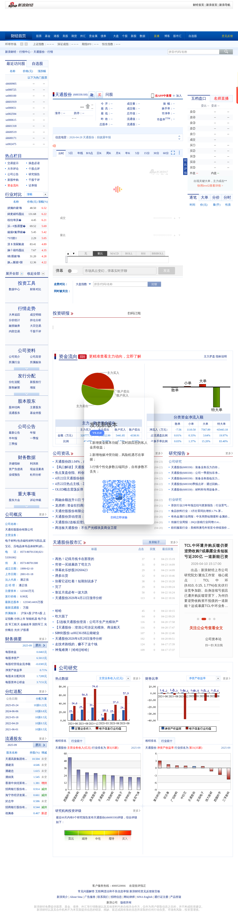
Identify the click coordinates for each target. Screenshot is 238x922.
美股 (65, 36)
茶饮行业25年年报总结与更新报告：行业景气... (200, 505)
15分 (147, 153)
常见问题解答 (86, 891)
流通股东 (14, 413)
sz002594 (11, 113)
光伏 (17, 630)
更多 (158, 453)
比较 (154, 284)
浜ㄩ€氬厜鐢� (16, 226)
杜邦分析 (35, 474)
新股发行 (35, 382)
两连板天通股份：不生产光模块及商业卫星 (86, 528)
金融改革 (26, 624)
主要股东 (35, 407)
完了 (58, 587)
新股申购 (13, 179)
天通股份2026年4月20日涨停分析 (78, 638)
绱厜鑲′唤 (13, 256)
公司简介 (14, 356)
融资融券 (14, 325)
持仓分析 (35, 320)
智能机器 (31, 618)
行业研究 (175, 499)
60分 (166, 153)
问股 (109, 94)
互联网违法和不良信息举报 (112, 891)
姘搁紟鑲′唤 (14, 208)
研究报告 (177, 453)
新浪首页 (211, 5)
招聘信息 (116, 897)
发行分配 (27, 375)
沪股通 (24, 630)
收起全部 (33, 273)
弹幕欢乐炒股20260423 (71, 570)
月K (118, 153)
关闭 (147, 406)
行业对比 (13, 194)
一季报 (34, 438)
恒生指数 (107, 44)
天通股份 (39, 51)
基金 (47, 36)
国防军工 (37, 624)
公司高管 (35, 356)
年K (127, 153)
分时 (61, 153)
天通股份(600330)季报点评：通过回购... (195, 484)
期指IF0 (86, 44)
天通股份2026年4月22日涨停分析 (78, 598)
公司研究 (175, 461)
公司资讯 (61, 453)
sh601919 (11, 101)
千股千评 (34, 179)
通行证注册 (161, 897)
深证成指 (63, 44)
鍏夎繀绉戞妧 (15, 214)
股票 (39, 36)
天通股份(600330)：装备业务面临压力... (195, 478)
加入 (179, 95)
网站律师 (129, 897)
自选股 (192, 36)
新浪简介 (62, 897)
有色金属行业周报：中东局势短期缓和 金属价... (200, 516)
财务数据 (27, 457)
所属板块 (35, 362)
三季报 (13, 443)
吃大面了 (61, 616)
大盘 (116, 36)
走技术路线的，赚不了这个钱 (76, 644)
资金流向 (68, 356)
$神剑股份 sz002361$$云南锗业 (77, 633)
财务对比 (35, 289)
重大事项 (27, 493)
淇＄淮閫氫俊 (15, 244)
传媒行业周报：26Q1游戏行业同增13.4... (196, 522)
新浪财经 (10, 51)
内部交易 (14, 331)
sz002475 (11, 144)
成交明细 (35, 314)
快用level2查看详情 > (210, 185)
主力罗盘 (209, 356)
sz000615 (11, 120)
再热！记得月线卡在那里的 (74, 559)
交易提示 (13, 163)
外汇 (83, 36)
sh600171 (11, 138)
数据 (142, 36)
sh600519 (11, 132)
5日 (71, 153)
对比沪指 (185, 167)
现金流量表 (37, 469)
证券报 (33, 185)
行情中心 (24, 51)
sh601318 (11, 126)
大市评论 (13, 168)
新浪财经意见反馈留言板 (144, 891)
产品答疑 (175, 897)
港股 (56, 36)
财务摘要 (13, 639)
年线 (80, 153)
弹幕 (59, 271)
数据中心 (14, 289)
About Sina (76, 897)
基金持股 (35, 413)
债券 (103, 36)
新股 (133, 36)
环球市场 (10, 44)
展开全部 (12, 273)
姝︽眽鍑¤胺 (15, 262)
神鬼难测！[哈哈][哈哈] (72, 650)
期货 (74, 36)
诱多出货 (61, 575)
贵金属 (93, 36)
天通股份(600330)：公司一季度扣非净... (195, 472)
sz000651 (11, 107)
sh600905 (11, 83)
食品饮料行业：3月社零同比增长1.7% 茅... (197, 511)
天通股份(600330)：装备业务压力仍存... (195, 467)
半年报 (13, 438)
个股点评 (34, 168)
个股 (125, 36)
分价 (216, 197)
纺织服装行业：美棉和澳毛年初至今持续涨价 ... (200, 527)
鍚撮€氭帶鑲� (16, 232)
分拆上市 (19, 618)
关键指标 (14, 463)
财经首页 (198, 5)
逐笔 (193, 197)
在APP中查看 (163, 95)
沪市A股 (37, 613)
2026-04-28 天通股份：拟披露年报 (90, 137)
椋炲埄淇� (14, 220)
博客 (167, 36)
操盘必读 (34, 163)
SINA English (144, 897)
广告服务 (90, 897)
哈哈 (58, 610)
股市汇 (177, 36)
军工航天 (14, 624)
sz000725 (11, 89)
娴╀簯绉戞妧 (15, 250)
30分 (156, 153)
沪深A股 (26, 613)
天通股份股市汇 (67, 542)
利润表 (34, 463)
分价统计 (14, 320)
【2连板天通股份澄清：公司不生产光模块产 (87, 622)
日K (99, 153)
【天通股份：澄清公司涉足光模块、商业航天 (87, 627)
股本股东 (27, 401)
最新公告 (14, 432)
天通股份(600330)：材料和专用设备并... (195, 489)
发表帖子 (154, 542)
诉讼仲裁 (35, 500)
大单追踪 (14, 314)
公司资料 (27, 350)
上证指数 (38, 44)
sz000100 (11, 95)
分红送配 (14, 382)
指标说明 (221, 356)
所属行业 (14, 362)
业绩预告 (14, 474)
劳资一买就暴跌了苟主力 (73, 564)
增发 (33, 387)
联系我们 (103, 897)
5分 (137, 153)
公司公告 (13, 174)
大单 (204, 197)
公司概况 (13, 514)
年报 (33, 432)
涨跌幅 (42, 71)
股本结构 (14, 407)
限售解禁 (14, 387)
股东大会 (14, 500)
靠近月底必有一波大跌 (71, 592)
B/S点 (89, 153)
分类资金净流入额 (188, 417)
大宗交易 (35, 325)
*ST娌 (12, 238)
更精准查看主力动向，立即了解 (115, 356)
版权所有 (126, 902)
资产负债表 (16, 469)
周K (108, 153)
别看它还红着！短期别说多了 (76, 581)
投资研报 (61, 313)
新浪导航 (224, 5)
